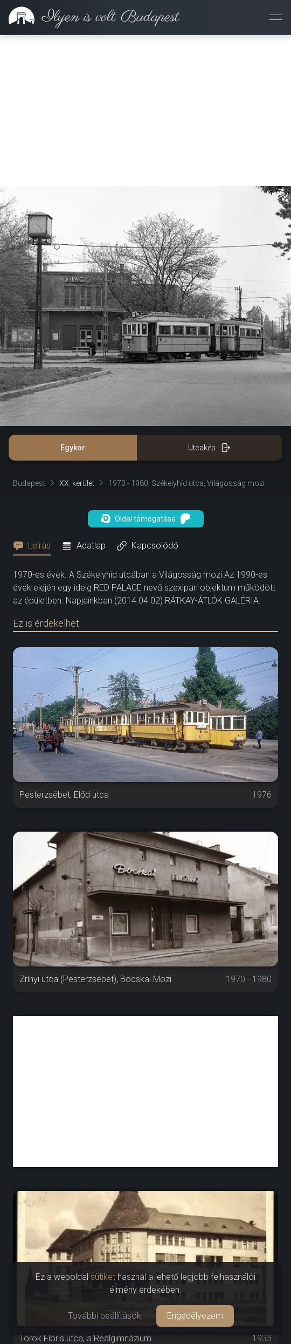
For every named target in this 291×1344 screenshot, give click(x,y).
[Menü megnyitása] (275, 17)
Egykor (72, 447)
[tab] (35, 546)
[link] (89, 17)
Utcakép (209, 447)
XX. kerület (76, 483)
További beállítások (104, 1316)
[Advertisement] (145, 110)
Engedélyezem (195, 1316)
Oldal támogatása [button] (146, 518)
